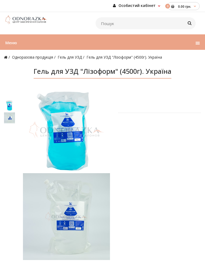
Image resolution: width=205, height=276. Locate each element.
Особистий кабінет (134, 5)
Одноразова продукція (32, 57)
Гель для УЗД (70, 57)
